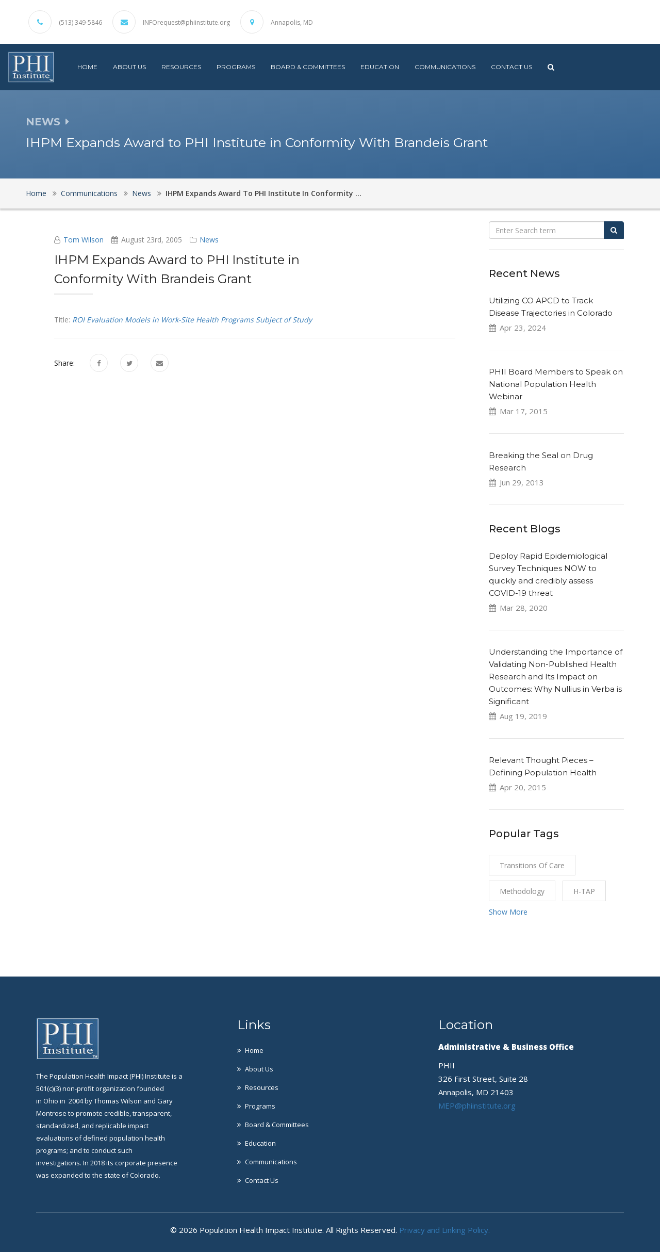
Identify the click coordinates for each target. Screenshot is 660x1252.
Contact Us (511, 67)
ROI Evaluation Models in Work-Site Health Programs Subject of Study (192, 319)
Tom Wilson (83, 240)
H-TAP (584, 891)
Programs (236, 67)
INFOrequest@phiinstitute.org (186, 23)
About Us (129, 67)
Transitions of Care (532, 865)
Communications (445, 67)
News (141, 193)
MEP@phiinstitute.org (477, 1105)
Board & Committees (308, 67)
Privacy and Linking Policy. (444, 1230)
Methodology (522, 891)
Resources (181, 67)
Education (379, 67)
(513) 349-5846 (80, 23)
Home (87, 67)
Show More (508, 912)
